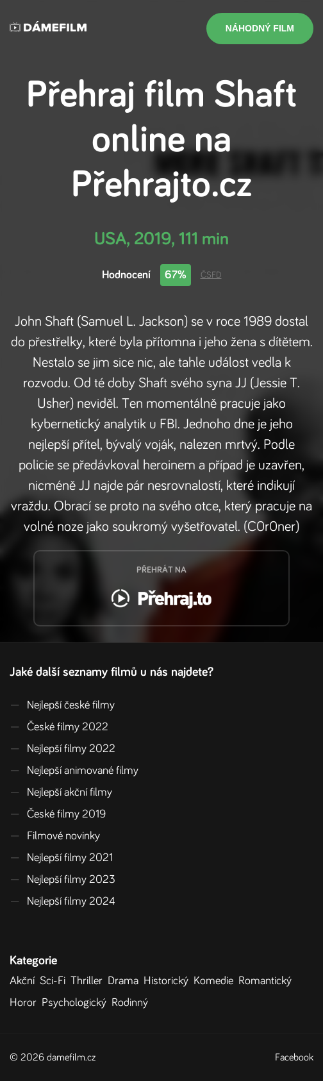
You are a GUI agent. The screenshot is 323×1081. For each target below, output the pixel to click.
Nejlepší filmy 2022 (62, 749)
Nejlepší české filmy (62, 705)
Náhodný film (260, 28)
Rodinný (132, 1003)
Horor (26, 1003)
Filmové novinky (55, 836)
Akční (25, 981)
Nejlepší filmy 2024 (62, 901)
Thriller (89, 981)
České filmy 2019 (58, 814)
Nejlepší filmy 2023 (62, 880)
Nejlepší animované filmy (74, 771)
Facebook (294, 1057)
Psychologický (77, 1003)
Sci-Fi (55, 981)
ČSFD (211, 275)
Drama (126, 981)
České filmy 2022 (59, 727)
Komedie (216, 981)
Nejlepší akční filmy (61, 792)
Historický (169, 981)
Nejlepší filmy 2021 (61, 858)
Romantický (267, 981)
